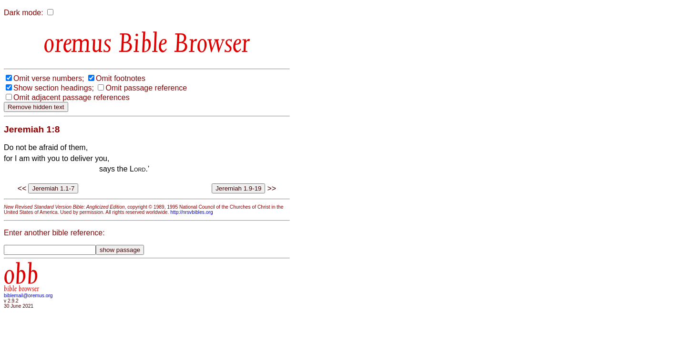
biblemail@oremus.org (28, 295)
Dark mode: (23, 13)
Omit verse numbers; (48, 78)
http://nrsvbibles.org (191, 212)
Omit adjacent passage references (71, 97)
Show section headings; (53, 88)
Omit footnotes (120, 78)
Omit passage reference (146, 88)
